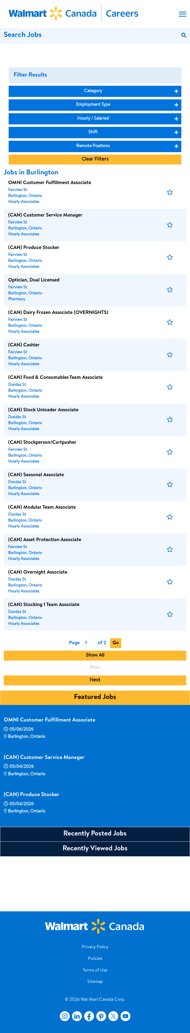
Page (74, 696)
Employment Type (93, 158)
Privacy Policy (95, 947)
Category (93, 144)
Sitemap (95, 982)
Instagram (65, 1016)
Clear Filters (95, 213)
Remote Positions (93, 199)
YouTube (125, 1016)
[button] (170, 246)
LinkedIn (77, 1016)
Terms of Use (95, 970)
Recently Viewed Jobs (95, 902)
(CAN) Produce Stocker (31, 848)
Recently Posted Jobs (95, 887)
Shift (93, 186)
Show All (95, 709)
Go (116, 696)
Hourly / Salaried (93, 172)
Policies (95, 959)
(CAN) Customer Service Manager (44, 811)
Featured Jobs (95, 751)
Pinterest (101, 1016)
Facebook (88, 1016)
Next (95, 733)
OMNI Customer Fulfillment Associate (49, 774)
